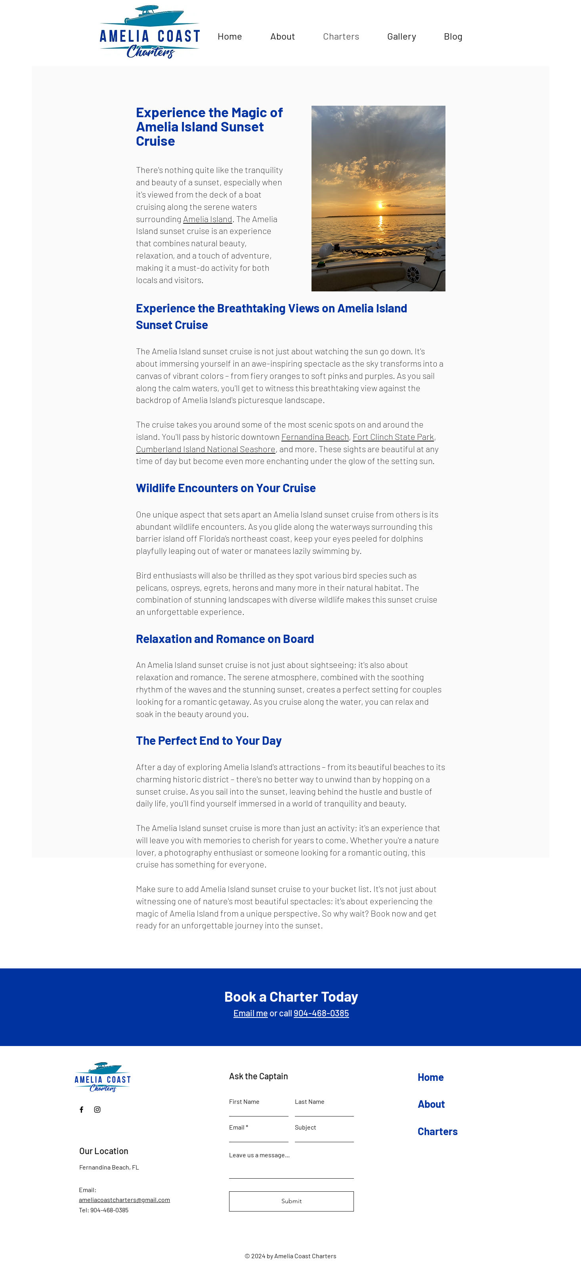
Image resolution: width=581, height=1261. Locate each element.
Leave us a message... (259, 1155)
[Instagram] (97, 1109)
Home (431, 1077)
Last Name (310, 1101)
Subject (305, 1127)
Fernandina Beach (315, 436)
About (431, 1103)
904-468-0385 (321, 1013)
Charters (438, 1131)
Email (237, 1127)
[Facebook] (81, 1109)
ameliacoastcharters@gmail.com (124, 1199)
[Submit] (291, 1201)
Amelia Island (207, 218)
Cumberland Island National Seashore (205, 448)
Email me (250, 1013)
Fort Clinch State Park (393, 436)
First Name (244, 1101)
